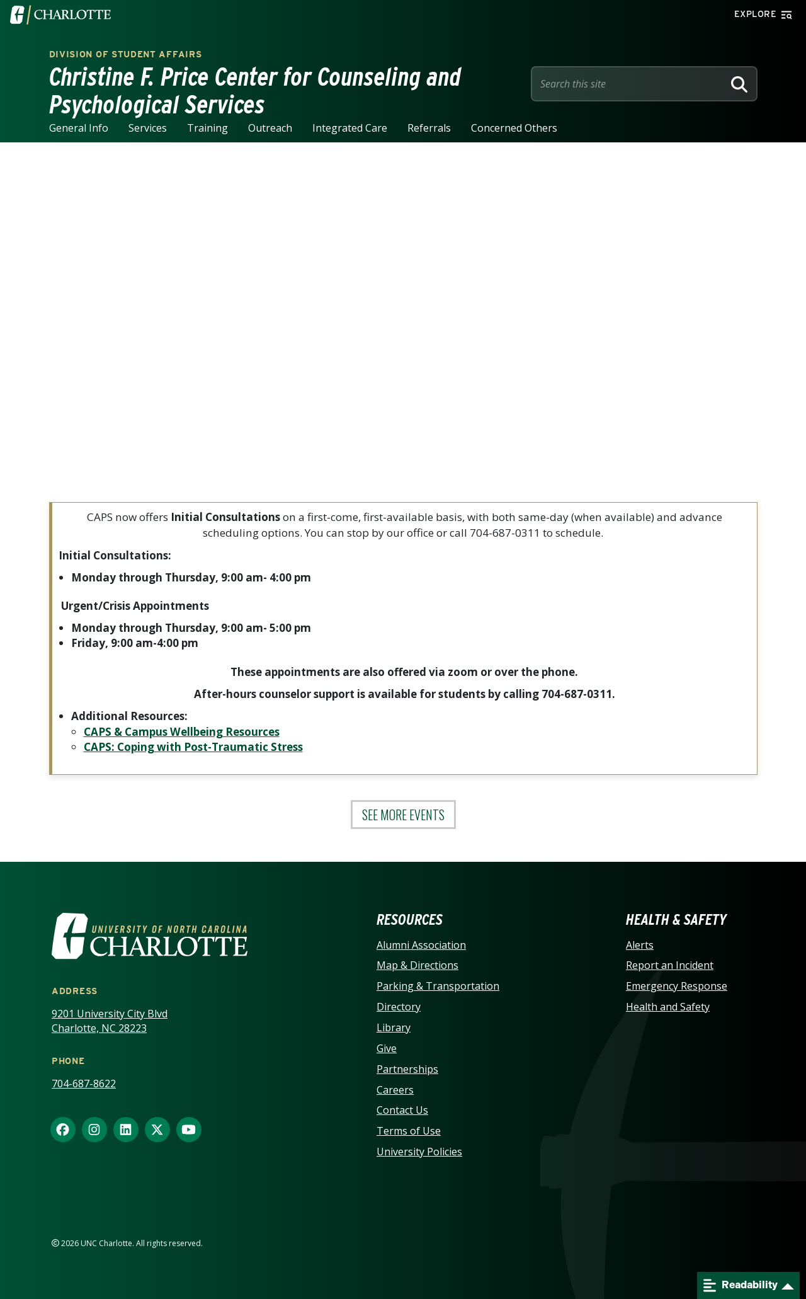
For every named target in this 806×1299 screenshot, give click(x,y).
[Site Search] (630, 84)
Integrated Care (349, 128)
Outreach (270, 128)
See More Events (403, 814)
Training (207, 128)
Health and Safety (668, 1007)
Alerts (640, 945)
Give (387, 1048)
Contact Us (402, 1110)
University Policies (419, 1152)
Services (147, 128)
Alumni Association (421, 945)
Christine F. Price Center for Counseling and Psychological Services (255, 91)
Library (394, 1027)
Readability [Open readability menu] (740, 1285)
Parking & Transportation (438, 986)
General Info (78, 128)
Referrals (429, 128)
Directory (399, 1007)
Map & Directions (417, 965)
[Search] (739, 84)
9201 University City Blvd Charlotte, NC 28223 (109, 1021)
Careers (395, 1090)
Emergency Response (676, 986)
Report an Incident (669, 965)
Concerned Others (514, 128)
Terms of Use (409, 1131)
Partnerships (407, 1069)
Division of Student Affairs (125, 54)
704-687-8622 (84, 1083)
